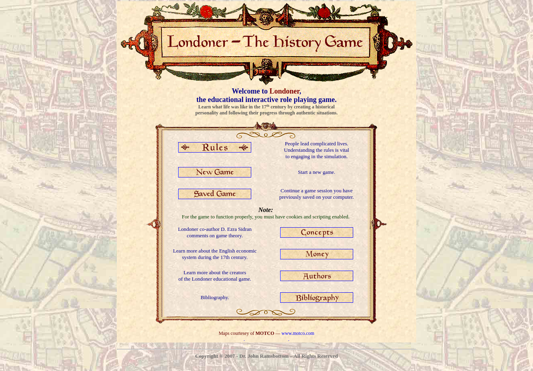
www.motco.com (297, 333)
